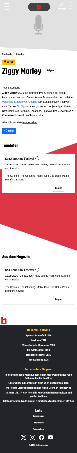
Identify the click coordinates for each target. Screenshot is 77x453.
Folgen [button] (50, 71)
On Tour (8, 62)
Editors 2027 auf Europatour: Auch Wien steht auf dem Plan (38, 383)
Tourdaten (10, 145)
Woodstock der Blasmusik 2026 (38, 345)
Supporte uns (38, 416)
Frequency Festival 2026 (38, 355)
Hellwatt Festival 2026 (38, 350)
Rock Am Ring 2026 (39, 360)
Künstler (20, 54)
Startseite (7, 54)
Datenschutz (38, 429)
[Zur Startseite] (4, 320)
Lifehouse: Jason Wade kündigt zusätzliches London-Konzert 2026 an (38, 401)
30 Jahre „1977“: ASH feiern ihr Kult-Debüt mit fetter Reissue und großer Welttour (38, 394)
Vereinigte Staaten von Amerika (19, 101)
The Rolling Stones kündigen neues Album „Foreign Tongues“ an (38, 388)
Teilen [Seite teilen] (9, 131)
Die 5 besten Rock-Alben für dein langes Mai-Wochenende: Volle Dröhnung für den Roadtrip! (38, 376)
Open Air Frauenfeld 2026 (38, 336)
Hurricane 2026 (38, 340)
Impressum (39, 423)
